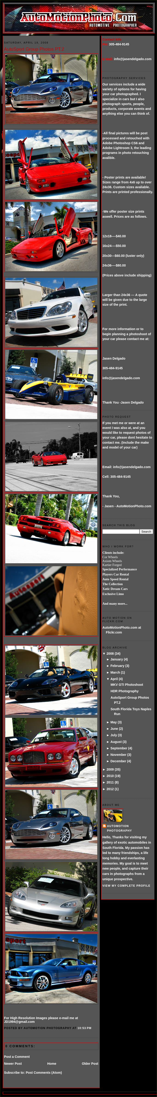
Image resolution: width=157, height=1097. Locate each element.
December (118, 761)
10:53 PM (84, 1028)
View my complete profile (127, 885)
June (114, 728)
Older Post (90, 1063)
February (117, 666)
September (118, 748)
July (113, 735)
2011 (110, 782)
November (118, 755)
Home (51, 1063)
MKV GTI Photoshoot (127, 684)
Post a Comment (17, 1057)
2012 (110, 789)
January (116, 659)
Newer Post (13, 1063)
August (116, 742)
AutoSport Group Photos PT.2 (34, 49)
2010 (110, 776)
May (113, 722)
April (114, 679)
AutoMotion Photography (119, 828)
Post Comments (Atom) (44, 1072)
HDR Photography (125, 691)
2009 (110, 769)
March (115, 672)
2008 (110, 653)
